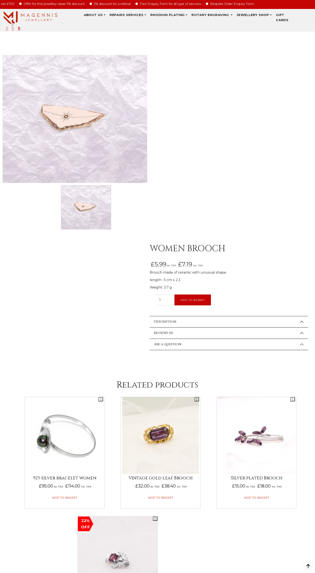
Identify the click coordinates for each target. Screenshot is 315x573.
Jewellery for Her (221, 443)
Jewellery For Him (220, 449)
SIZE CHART (74, 469)
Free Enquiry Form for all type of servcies (174, 4)
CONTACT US (152, 488)
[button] (311, 17)
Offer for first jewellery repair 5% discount (58, 4)
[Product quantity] (179, 120)
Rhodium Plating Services (87, 443)
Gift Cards (265, 17)
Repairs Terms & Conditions (286, 430)
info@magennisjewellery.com (40, 539)
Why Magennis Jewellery (24, 437)
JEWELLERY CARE (78, 456)
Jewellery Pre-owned (224, 462)
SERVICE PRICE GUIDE (81, 449)
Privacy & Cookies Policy (283, 462)
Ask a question (186, 164)
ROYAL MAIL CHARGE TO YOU (87, 462)
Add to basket (212, 120)
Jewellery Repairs (80, 430)
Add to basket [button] (39, 373)
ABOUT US (70, 17)
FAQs (7, 456)
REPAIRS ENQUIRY (156, 437)
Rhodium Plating (145, 17)
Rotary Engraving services (88, 437)
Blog (7, 462)
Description (183, 141)
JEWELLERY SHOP (231, 17)
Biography (12, 443)
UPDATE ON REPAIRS (159, 481)
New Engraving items (223, 456)
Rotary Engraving (188, 17)
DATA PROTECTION (277, 469)
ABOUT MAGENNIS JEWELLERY (26, 430)
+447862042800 (40, 545)
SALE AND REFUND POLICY (282, 456)
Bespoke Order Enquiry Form (236, 4)
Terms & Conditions (279, 449)
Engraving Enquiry (159, 430)
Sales (209, 437)
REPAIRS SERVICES (104, 17)
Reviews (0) (181, 153)
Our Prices (12, 449)
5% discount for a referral (116, 4)
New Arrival (215, 430)
